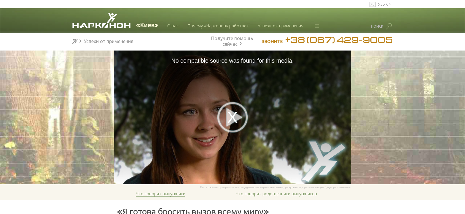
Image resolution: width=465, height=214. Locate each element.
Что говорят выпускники (160, 193)
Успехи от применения (280, 26)
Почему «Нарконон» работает (218, 26)
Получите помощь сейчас (232, 40)
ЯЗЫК (383, 4)
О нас (173, 26)
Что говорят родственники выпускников (276, 193)
